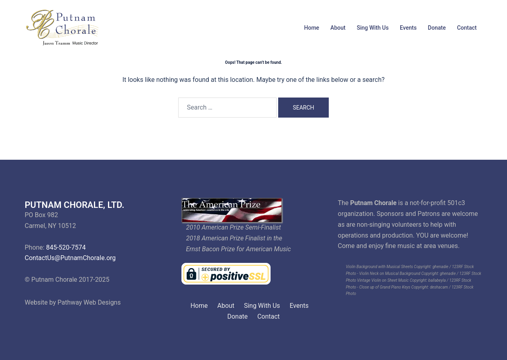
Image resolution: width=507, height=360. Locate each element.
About (338, 27)
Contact (466, 27)
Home (312, 27)
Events (408, 27)
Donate (437, 27)
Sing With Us (373, 27)
